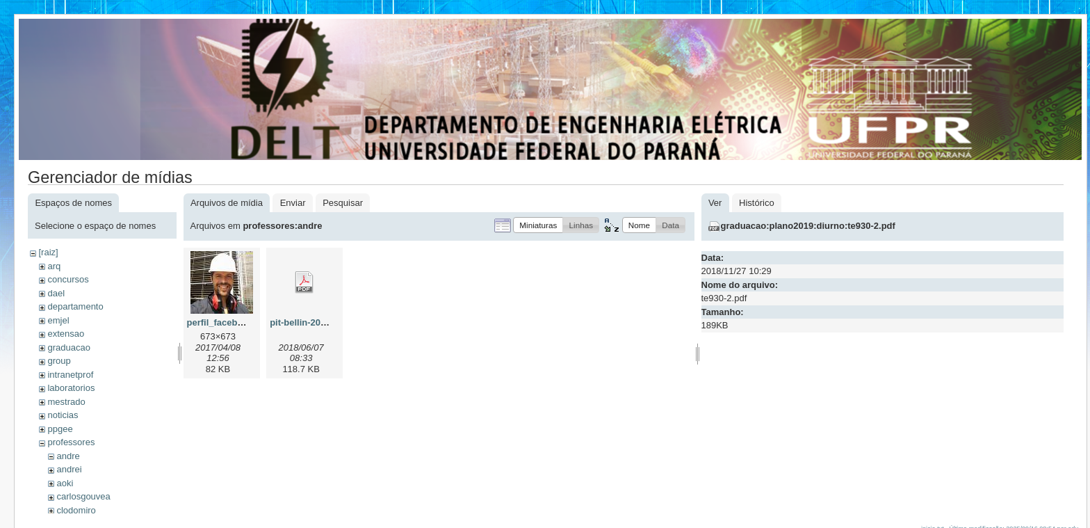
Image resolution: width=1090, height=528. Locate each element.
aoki (64, 483)
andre (67, 456)
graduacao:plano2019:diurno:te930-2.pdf (808, 226)
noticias (62, 415)
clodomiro (75, 510)
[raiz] (48, 252)
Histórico (756, 203)
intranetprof (70, 374)
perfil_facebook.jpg (228, 322)
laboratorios (71, 388)
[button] (538, 225)
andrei (68, 469)
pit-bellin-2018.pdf (308, 322)
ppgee (59, 429)
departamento (75, 306)
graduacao (68, 347)
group (58, 360)
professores (71, 442)
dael (56, 293)
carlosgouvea (83, 496)
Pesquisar (343, 203)
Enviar (293, 203)
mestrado (66, 402)
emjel (58, 320)
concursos (67, 279)
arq (53, 266)
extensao (65, 333)
